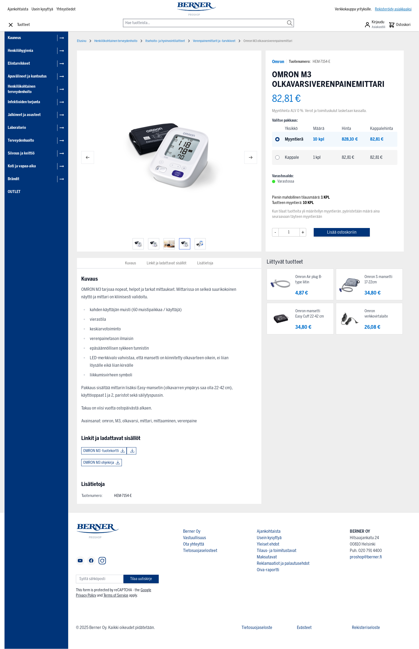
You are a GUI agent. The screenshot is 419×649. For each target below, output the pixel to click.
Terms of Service (115, 595)
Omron (278, 61)
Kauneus (14, 38)
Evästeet (304, 627)
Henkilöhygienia (20, 50)
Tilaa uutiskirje (141, 579)
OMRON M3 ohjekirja (98, 462)
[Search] (289, 19)
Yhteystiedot (66, 9)
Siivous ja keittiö (21, 153)
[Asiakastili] (374, 25)
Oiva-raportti (268, 569)
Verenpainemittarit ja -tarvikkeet (214, 41)
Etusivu (81, 41)
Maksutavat (267, 556)
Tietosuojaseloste (257, 627)
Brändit (13, 179)
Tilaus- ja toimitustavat (276, 550)
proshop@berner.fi (366, 556)
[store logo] (196, 9)
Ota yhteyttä (193, 544)
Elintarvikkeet (19, 63)
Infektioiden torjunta (24, 102)
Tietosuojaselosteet (200, 550)
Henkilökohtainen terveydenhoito (21, 89)
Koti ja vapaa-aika (22, 166)
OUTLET (14, 192)
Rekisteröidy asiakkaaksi (393, 9)
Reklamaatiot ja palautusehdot (283, 563)
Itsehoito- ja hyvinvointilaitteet (165, 41)
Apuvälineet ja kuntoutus (27, 76)
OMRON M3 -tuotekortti (101, 451)
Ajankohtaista (17, 9)
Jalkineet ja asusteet (24, 115)
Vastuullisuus (194, 537)
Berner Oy (191, 531)
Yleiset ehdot (268, 544)
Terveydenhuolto (21, 140)
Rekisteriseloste (366, 627)
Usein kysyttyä (42, 9)
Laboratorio (17, 127)
